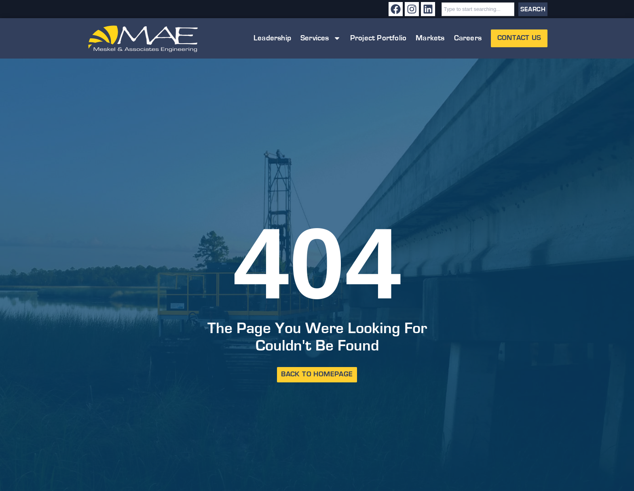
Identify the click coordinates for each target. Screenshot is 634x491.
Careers (468, 38)
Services (320, 38)
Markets (430, 38)
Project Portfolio (378, 38)
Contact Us (519, 38)
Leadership (272, 38)
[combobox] (478, 9)
